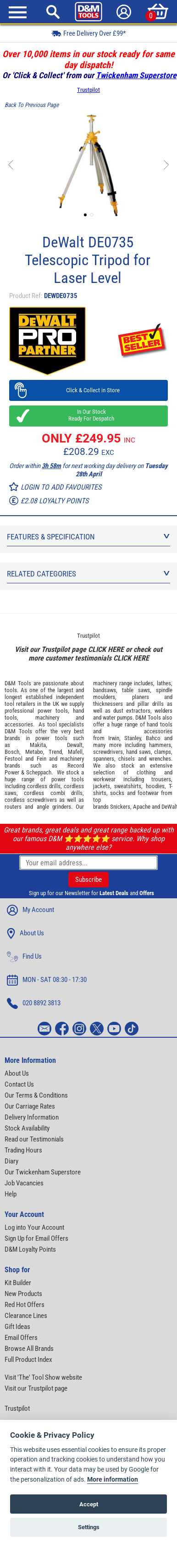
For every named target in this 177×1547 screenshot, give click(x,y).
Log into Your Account (34, 1227)
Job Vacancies (24, 1183)
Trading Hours (23, 1150)
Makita (38, 744)
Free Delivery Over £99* (88, 33)
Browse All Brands (29, 1348)
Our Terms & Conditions (36, 1095)
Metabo (34, 751)
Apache (141, 806)
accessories (19, 724)
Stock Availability (27, 1128)
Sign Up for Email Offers (36, 1238)
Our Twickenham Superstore (43, 1172)
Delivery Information (32, 1117)
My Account (30, 910)
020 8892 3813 (34, 1003)
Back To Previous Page (32, 104)
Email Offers (21, 1338)
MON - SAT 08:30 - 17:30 (47, 980)
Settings (89, 1527)
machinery (47, 717)
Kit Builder (18, 1283)
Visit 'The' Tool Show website (43, 1377)
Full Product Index (28, 1359)
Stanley (132, 738)
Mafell (75, 751)
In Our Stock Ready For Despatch (88, 415)
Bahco (153, 738)
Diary (11, 1161)
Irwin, (114, 738)
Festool (13, 758)
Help (11, 1194)
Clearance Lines (26, 1316)
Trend (55, 751)
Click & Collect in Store (89, 390)
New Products (23, 1294)
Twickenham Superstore (136, 75)
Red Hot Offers (24, 1305)
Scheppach (38, 772)
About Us (25, 933)
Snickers (120, 806)
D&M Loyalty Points (30, 1249)
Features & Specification (88, 536)
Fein (41, 758)
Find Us (24, 956)
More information (112, 1479)
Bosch (12, 751)
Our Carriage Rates (30, 1106)
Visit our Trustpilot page (36, 1388)
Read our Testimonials (34, 1139)
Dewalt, (75, 744)
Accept (88, 1504)
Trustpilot (88, 89)
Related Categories (88, 573)
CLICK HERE (106, 649)
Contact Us (19, 1084)
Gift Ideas (17, 1327)
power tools (53, 710)
